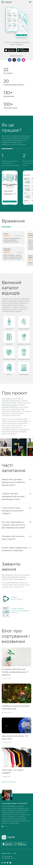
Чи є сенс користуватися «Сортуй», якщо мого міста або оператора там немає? (13, 525)
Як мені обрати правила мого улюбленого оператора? (15, 549)
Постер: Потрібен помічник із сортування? (20, 610)
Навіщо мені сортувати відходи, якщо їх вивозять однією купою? (13, 482)
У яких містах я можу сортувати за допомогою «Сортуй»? (12, 511)
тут (23, 587)
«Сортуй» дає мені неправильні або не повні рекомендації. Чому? (13, 496)
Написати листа (6, 853)
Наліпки (14, 597)
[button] (2, 826)
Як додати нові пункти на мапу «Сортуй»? (13, 537)
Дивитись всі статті (9, 782)
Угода (14, 853)
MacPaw (5, 403)
